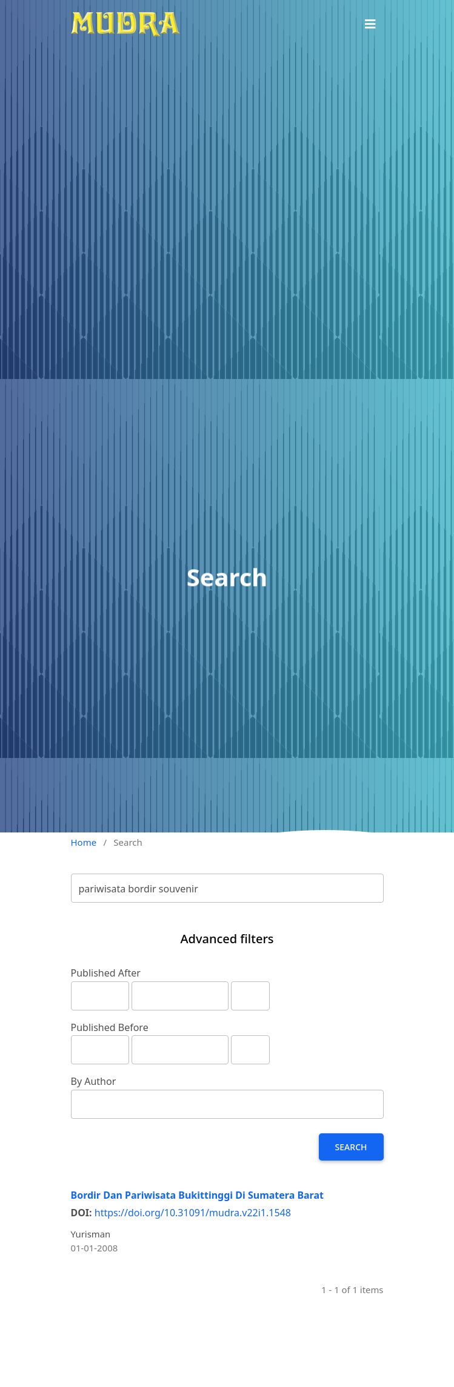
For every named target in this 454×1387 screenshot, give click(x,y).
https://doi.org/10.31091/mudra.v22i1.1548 (193, 1212)
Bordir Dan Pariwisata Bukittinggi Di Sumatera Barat (197, 1195)
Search (351, 1147)
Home (84, 842)
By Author (93, 1081)
